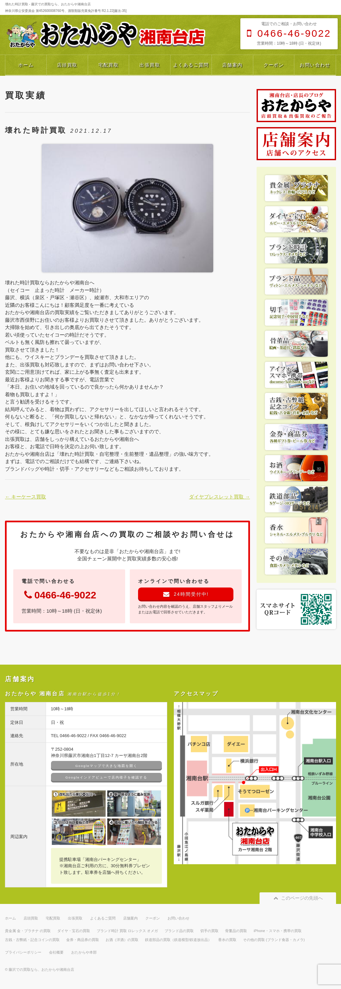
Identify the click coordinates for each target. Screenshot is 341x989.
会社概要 (56, 952)
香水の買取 (227, 940)
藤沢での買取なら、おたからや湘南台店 (41, 969)
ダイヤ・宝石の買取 (73, 931)
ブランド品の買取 (179, 931)
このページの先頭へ (298, 898)
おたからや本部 (84, 952)
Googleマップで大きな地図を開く (106, 766)
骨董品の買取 (236, 931)
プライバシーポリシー (23, 952)
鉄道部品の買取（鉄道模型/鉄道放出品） (178, 940)
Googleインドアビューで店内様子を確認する (106, 777)
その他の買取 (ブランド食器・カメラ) (274, 940)
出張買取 (149, 65)
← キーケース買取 (25, 496)
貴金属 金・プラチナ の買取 (28, 931)
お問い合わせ (315, 65)
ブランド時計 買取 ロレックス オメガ (127, 931)
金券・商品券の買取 (82, 940)
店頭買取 (67, 65)
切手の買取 (209, 931)
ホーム (25, 65)
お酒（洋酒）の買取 (122, 940)
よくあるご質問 (191, 65)
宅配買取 (108, 65)
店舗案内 (232, 65)
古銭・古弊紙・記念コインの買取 (32, 940)
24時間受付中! (186, 594)
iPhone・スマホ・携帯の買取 (277, 931)
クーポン (274, 65)
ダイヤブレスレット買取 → (219, 496)
